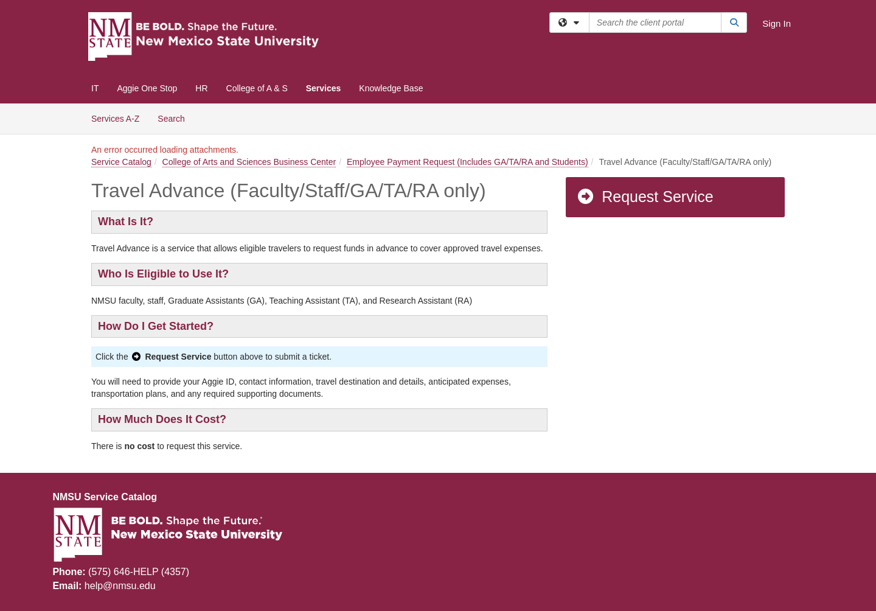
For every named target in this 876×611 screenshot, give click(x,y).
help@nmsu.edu (120, 586)
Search (175, 118)
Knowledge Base (391, 88)
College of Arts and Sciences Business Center (249, 162)
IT (95, 88)
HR (201, 88)
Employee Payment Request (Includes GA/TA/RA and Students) (467, 162)
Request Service (645, 196)
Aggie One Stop (147, 88)
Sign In (776, 23)
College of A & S (257, 88)
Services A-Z (115, 119)
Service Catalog (121, 162)
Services (323, 88)
